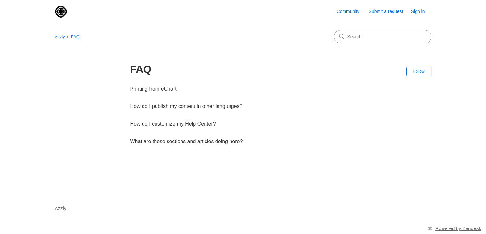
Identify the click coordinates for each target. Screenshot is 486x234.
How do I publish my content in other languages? (186, 106)
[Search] (382, 36)
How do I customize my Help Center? (173, 124)
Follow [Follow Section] (419, 71)
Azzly (60, 36)
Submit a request (386, 11)
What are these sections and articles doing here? (186, 141)
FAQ (75, 36)
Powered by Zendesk (458, 228)
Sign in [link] (418, 11)
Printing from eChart (153, 89)
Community (348, 11)
